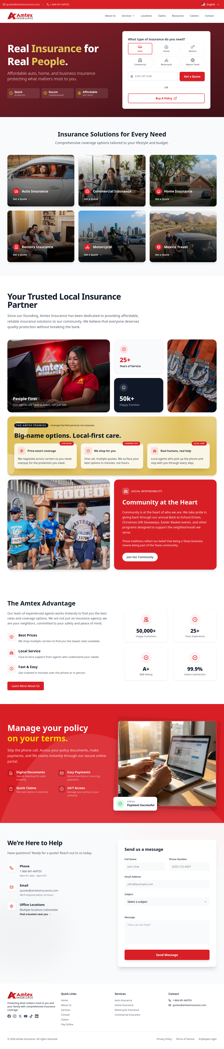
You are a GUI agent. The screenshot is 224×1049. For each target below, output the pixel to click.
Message (130, 917)
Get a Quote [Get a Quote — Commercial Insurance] (93, 199)
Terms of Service (185, 1039)
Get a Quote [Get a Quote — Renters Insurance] (22, 254)
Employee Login (208, 1039)
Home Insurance (124, 1005)
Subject (129, 894)
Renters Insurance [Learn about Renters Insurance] (37, 247)
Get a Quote (192, 76)
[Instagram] (14, 1016)
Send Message (167, 955)
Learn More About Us (26, 686)
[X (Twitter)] (20, 1016)
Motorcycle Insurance (127, 1010)
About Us (110, 15)
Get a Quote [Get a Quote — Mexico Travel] (164, 254)
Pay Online (67, 1024)
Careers (194, 15)
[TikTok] (31, 1016)
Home (64, 1000)
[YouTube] (25, 1016)
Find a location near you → (35, 914)
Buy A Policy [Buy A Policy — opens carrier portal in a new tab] (166, 98)
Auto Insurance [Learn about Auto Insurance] (35, 191)
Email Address (133, 876)
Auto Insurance (123, 1000)
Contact (209, 15)
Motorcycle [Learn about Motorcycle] (102, 247)
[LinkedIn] (36, 1016)
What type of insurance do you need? (156, 39)
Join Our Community (140, 557)
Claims (162, 15)
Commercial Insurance (127, 1014)
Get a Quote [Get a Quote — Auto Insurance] (22, 199)
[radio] (140, 48)
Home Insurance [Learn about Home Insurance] (178, 191)
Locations (146, 15)
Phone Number (178, 859)
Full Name (130, 859)
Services (128, 15)
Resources (178, 15)
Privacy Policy (164, 1039)
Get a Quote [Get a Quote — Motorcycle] (93, 254)
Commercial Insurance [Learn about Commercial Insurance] (112, 191)
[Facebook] (9, 1016)
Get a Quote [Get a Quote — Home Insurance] (164, 199)
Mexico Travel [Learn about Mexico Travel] (176, 247)
